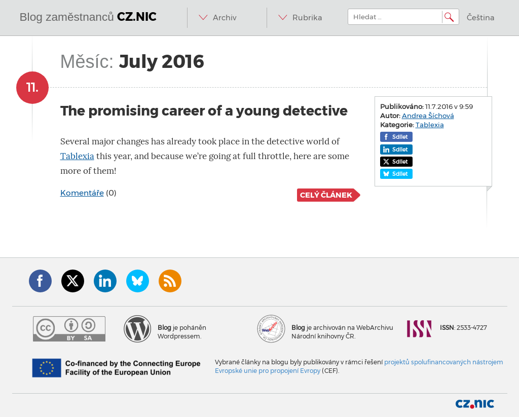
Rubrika (307, 17)
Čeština (481, 17)
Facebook (40, 281)
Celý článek (326, 195)
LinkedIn (105, 281)
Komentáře (82, 193)
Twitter (72, 281)
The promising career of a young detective (204, 110)
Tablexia (77, 156)
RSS (170, 281)
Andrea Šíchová (428, 115)
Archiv (224, 17)
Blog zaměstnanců (88, 16)
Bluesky (137, 281)
